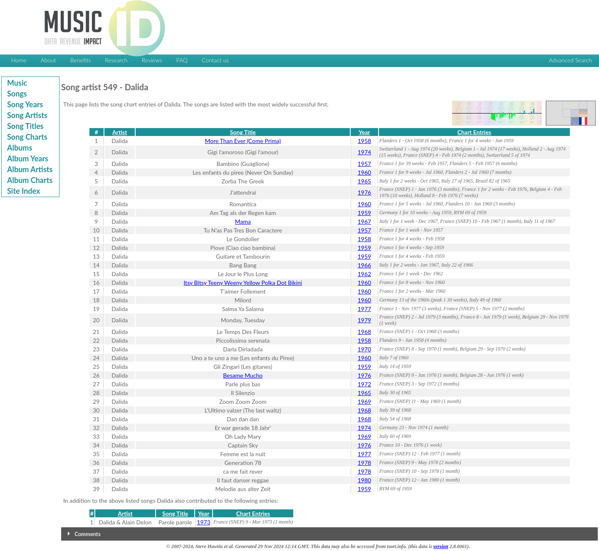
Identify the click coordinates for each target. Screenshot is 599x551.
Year (364, 132)
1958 (364, 140)
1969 (364, 401)
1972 (364, 384)
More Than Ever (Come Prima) (243, 140)
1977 (364, 308)
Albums (19, 147)
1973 (203, 522)
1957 (364, 163)
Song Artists (27, 115)
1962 (364, 273)
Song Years (25, 104)
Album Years (27, 158)
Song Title (243, 132)
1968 (364, 331)
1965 (364, 181)
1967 (364, 221)
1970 (364, 349)
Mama (243, 221)
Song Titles (25, 126)
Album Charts (29, 180)
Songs (17, 93)
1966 (364, 265)
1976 (364, 192)
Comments (87, 534)
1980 (364, 480)
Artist (119, 132)
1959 (364, 212)
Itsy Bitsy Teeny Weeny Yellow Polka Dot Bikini (242, 282)
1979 (364, 320)
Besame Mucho (242, 375)
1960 (364, 172)
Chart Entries (474, 132)
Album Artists (29, 169)
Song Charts (27, 136)
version (440, 546)
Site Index (23, 190)
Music (17, 82)
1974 (364, 152)
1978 (364, 462)
